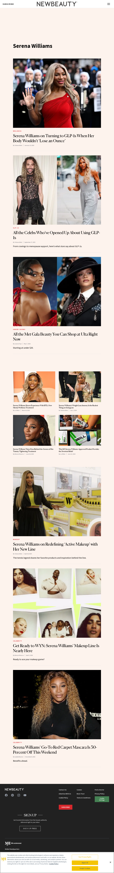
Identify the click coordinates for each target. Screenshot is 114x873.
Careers (79, 790)
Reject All (85, 863)
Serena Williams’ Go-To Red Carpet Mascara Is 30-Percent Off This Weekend (55, 750)
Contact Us (63, 790)
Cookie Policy (63, 798)
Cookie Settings (102, 799)
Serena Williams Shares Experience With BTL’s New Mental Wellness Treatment (32, 406)
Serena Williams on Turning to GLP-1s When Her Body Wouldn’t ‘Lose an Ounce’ (53, 138)
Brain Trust (80, 794)
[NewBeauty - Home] (57, 4)
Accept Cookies (85, 868)
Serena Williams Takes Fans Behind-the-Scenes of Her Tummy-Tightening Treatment (33, 450)
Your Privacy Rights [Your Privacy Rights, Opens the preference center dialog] (85, 857)
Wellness (17, 131)
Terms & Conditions (84, 798)
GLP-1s (16, 228)
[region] (57, 862)
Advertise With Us (65, 794)
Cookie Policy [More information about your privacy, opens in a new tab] (53, 864)
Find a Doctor (99, 790)
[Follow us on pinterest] (12, 795)
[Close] (110, 862)
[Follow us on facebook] (6, 795)
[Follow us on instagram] (18, 795)
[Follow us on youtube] (25, 795)
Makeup (16, 539)
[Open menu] (108, 4)
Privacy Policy (99, 794)
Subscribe (8, 4)
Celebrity (17, 641)
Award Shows (19, 329)
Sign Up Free (30, 828)
